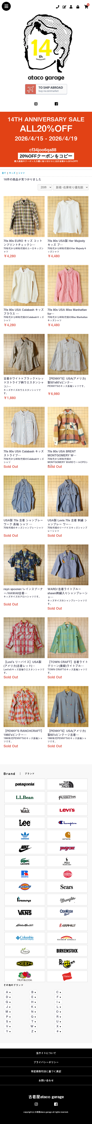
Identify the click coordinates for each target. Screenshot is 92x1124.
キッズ (12, 173)
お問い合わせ (46, 1080)
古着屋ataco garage (46, 1097)
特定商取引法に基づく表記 (46, 1071)
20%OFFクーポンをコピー (46, 156)
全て (4, 173)
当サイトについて (46, 1053)
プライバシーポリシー (46, 1062)
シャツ (21, 173)
